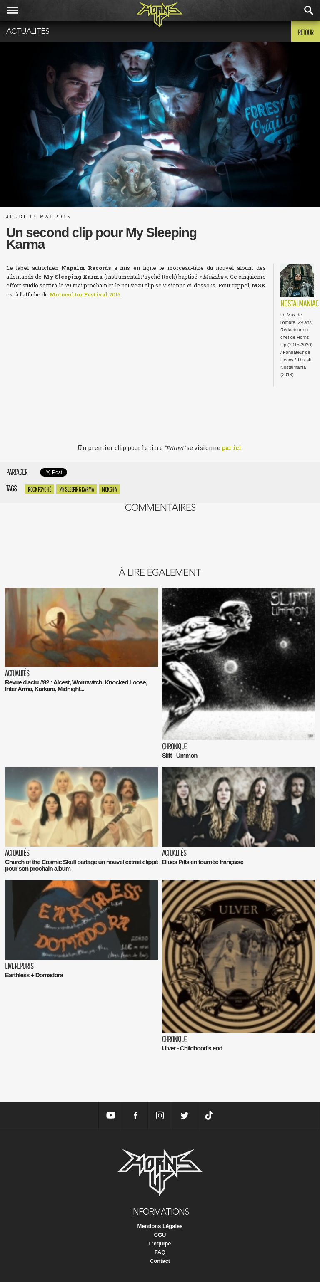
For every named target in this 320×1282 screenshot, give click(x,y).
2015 (84, 294)
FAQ (160, 1252)
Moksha (109, 489)
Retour (305, 32)
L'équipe (160, 1243)
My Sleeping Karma (76, 489)
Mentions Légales (159, 1226)
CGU (160, 1235)
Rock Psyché (39, 489)
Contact (160, 1261)
